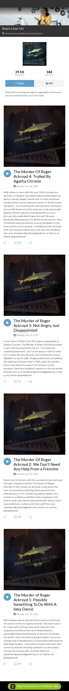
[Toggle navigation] (65, 12)
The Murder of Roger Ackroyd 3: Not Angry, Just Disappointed (37, 325)
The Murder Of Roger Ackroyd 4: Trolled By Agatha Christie (32, 176)
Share (19, 83)
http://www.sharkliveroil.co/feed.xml (22, 33)
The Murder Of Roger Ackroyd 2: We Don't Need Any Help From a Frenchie (37, 464)
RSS (49, 83)
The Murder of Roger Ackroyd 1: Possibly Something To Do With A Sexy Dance (35, 602)
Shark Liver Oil (13, 28)
